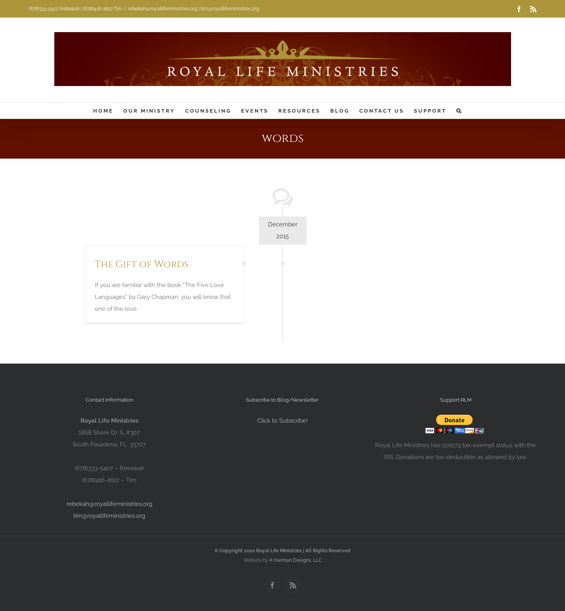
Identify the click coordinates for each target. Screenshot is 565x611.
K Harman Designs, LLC (296, 560)
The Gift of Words (141, 264)
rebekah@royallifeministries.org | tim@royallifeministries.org (193, 8)
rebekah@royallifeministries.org (109, 504)
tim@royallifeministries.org (109, 515)
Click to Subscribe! (282, 420)
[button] (459, 111)
